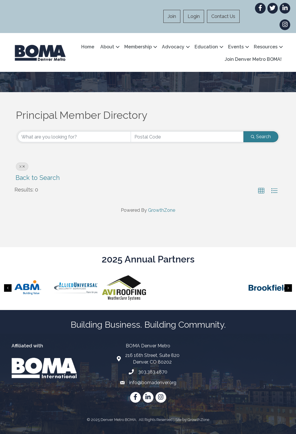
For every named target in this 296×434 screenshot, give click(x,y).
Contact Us (223, 16)
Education (206, 47)
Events (236, 47)
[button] (261, 191)
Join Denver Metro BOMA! (253, 59)
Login (194, 16)
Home (87, 47)
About (107, 47)
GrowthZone (161, 210)
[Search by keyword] (74, 136)
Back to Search (38, 177)
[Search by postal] (187, 136)
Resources (266, 47)
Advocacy (173, 47)
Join (172, 16)
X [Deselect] (22, 167)
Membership (138, 47)
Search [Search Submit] (261, 136)
